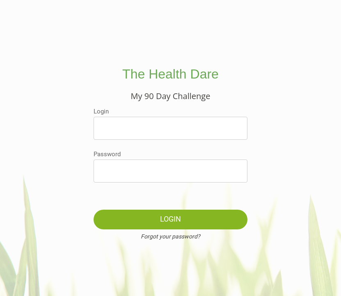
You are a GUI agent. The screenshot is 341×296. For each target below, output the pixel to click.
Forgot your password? (170, 236)
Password (107, 154)
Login (101, 111)
